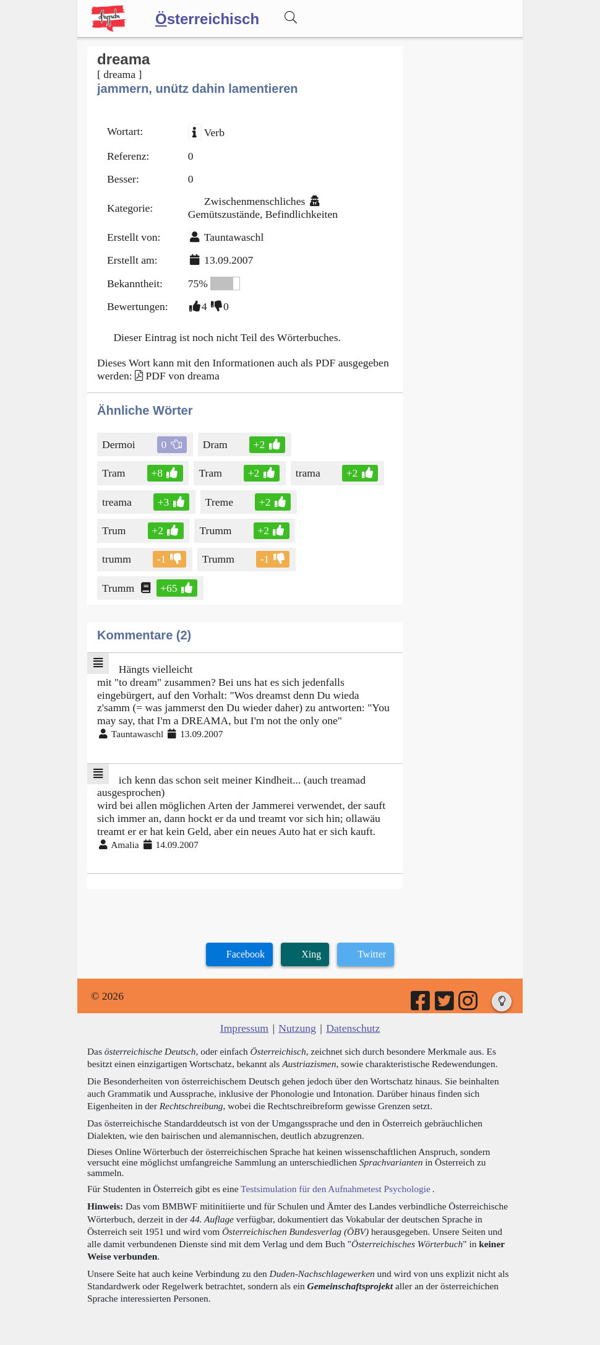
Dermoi (119, 444)
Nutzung (297, 1028)
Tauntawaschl (234, 237)
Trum (114, 530)
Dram (216, 444)
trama (309, 473)
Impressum (244, 1028)
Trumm (216, 530)
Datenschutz (353, 1028)
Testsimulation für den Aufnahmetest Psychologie (336, 1188)
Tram (114, 473)
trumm (117, 559)
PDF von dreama (182, 376)
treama (118, 502)
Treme (220, 502)
